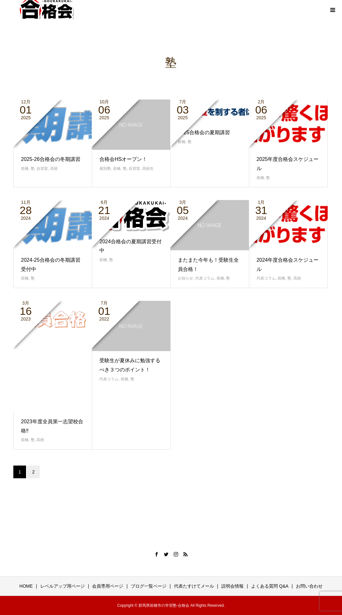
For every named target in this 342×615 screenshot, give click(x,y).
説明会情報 (232, 586)
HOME (26, 586)
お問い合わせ (309, 586)
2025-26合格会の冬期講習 (50, 159)
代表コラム (204, 278)
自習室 (42, 168)
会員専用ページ (107, 586)
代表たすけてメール (194, 586)
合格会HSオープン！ (123, 159)
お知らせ (185, 278)
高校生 (148, 168)
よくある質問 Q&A (269, 586)
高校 (54, 168)
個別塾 (105, 168)
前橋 (25, 168)
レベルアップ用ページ (62, 586)
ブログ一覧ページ (148, 586)
